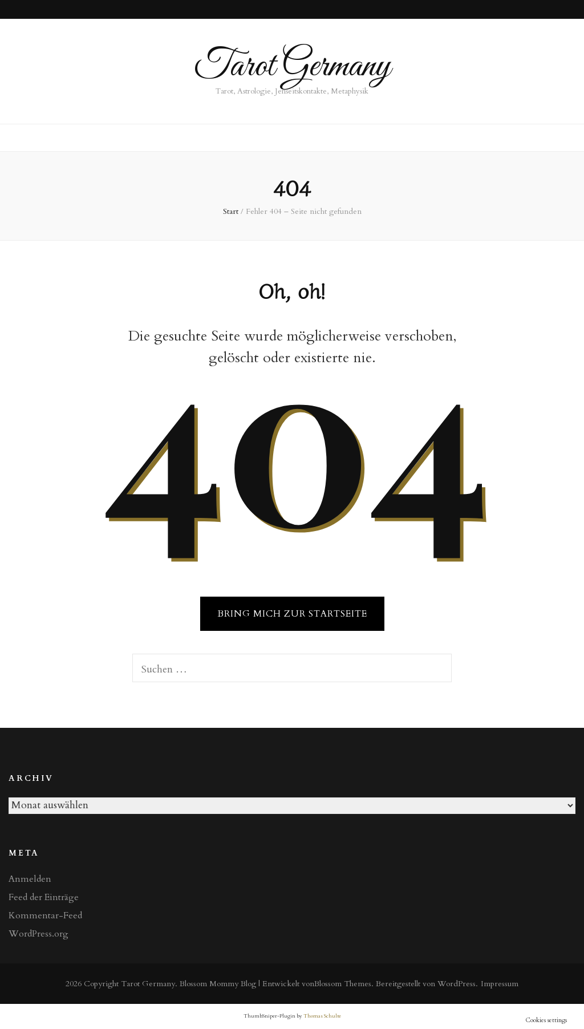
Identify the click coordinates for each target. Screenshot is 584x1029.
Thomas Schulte (322, 1015)
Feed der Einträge (44, 897)
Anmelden (30, 879)
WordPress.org (38, 933)
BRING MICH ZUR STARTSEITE (292, 613)
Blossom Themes (342, 983)
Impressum (499, 983)
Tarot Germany (292, 66)
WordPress (456, 983)
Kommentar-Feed (45, 915)
